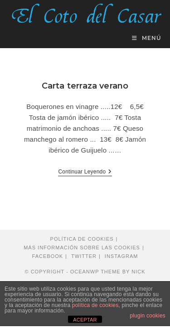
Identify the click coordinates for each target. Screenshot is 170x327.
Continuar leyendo (85, 172)
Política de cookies (82, 239)
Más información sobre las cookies (82, 247)
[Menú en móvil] (146, 38)
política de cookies (95, 305)
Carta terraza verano (85, 86)
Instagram (121, 256)
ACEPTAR (85, 319)
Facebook (47, 256)
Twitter (84, 256)
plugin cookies (147, 315)
